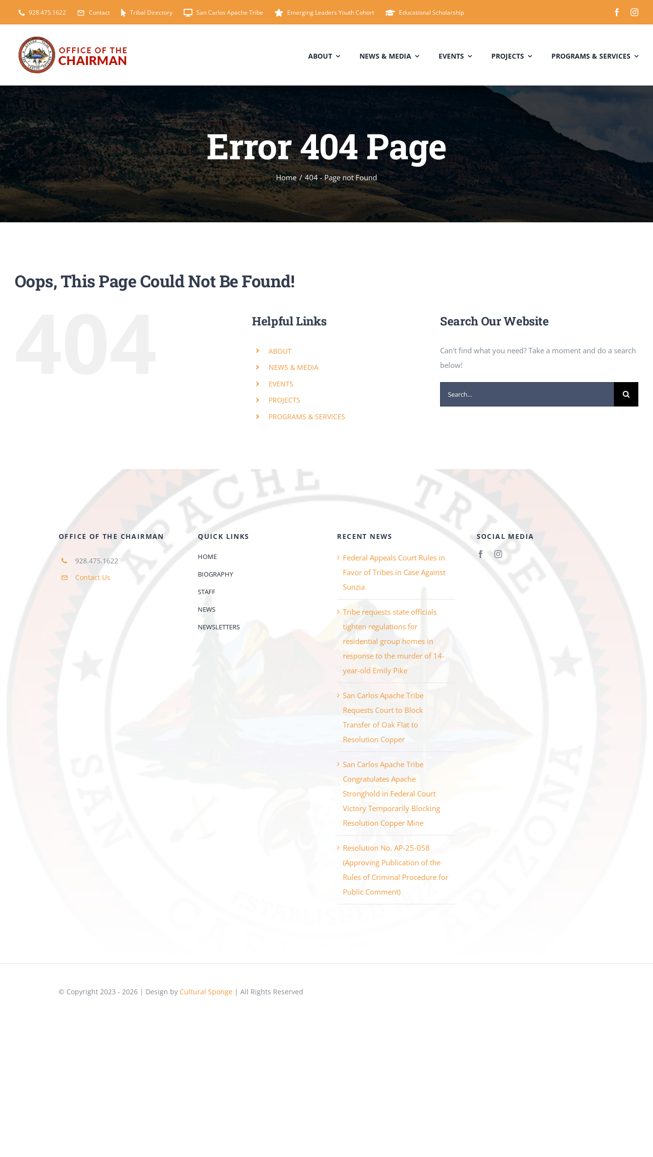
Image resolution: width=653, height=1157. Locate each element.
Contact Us (92, 577)
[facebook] (617, 12)
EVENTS (281, 383)
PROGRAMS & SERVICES (307, 416)
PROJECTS (284, 400)
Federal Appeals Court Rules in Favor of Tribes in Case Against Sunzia (394, 572)
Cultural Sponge (206, 991)
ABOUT (280, 351)
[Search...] (527, 394)
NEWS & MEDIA (293, 367)
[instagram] (634, 12)
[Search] (626, 394)
